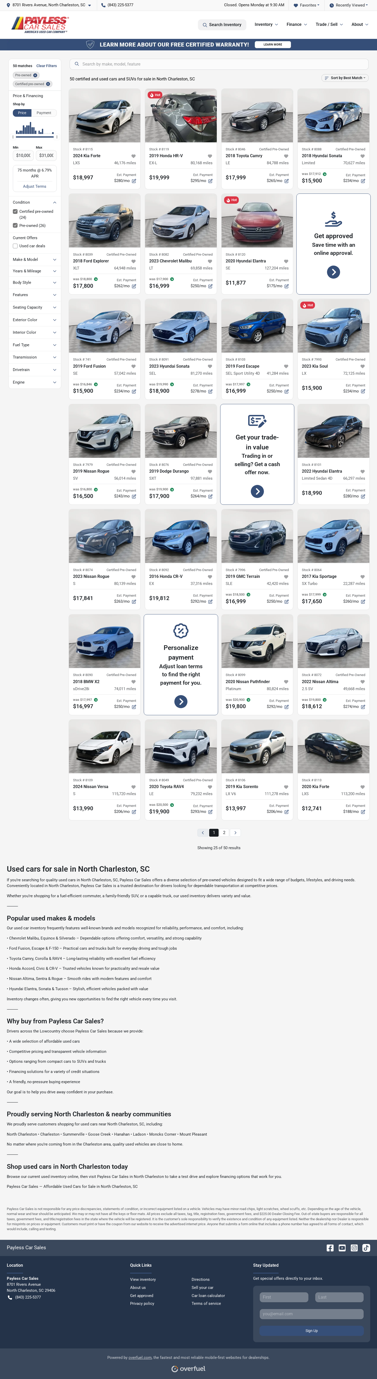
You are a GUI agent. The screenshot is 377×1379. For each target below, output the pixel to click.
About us (138, 1287)
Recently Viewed (347, 5)
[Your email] (311, 1314)
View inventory (143, 1279)
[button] (50, 5)
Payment (44, 113)
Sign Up (312, 1331)
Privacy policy (142, 1303)
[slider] (13, 137)
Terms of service (206, 1303)
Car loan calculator (208, 1295)
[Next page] (235, 833)
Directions (201, 1279)
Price (22, 113)
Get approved (141, 1295)
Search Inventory (222, 25)
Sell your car (202, 1287)
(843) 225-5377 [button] (117, 5)
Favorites (305, 5)
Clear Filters (46, 66)
